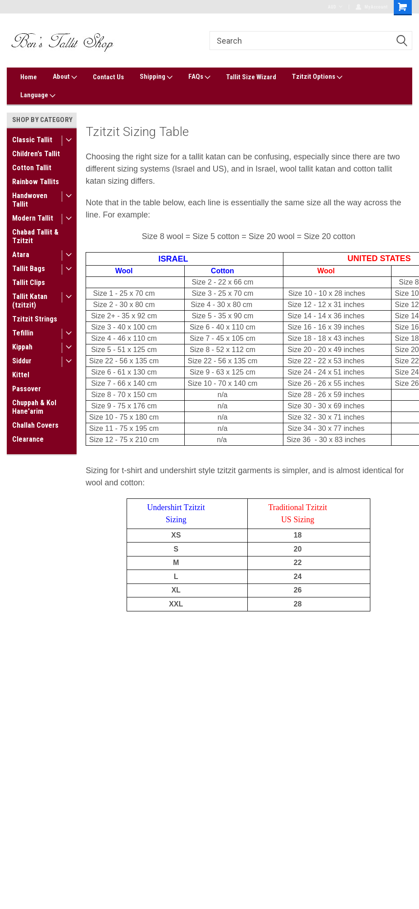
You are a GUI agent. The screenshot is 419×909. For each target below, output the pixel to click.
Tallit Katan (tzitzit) (29, 300)
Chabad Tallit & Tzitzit (35, 236)
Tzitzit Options (317, 76)
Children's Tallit (36, 153)
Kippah (22, 347)
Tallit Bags (28, 268)
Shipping (156, 76)
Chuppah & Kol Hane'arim (34, 407)
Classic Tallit (32, 140)
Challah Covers (35, 425)
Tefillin (22, 333)
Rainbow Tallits (35, 181)
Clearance (28, 439)
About (65, 76)
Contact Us (108, 77)
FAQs (199, 76)
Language (37, 95)
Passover (26, 388)
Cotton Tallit (31, 167)
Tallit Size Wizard (251, 77)
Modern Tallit (32, 218)
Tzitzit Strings (34, 319)
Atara (20, 254)
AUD (335, 7)
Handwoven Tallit (29, 199)
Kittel (20, 375)
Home (28, 77)
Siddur (22, 361)
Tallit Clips (28, 282)
